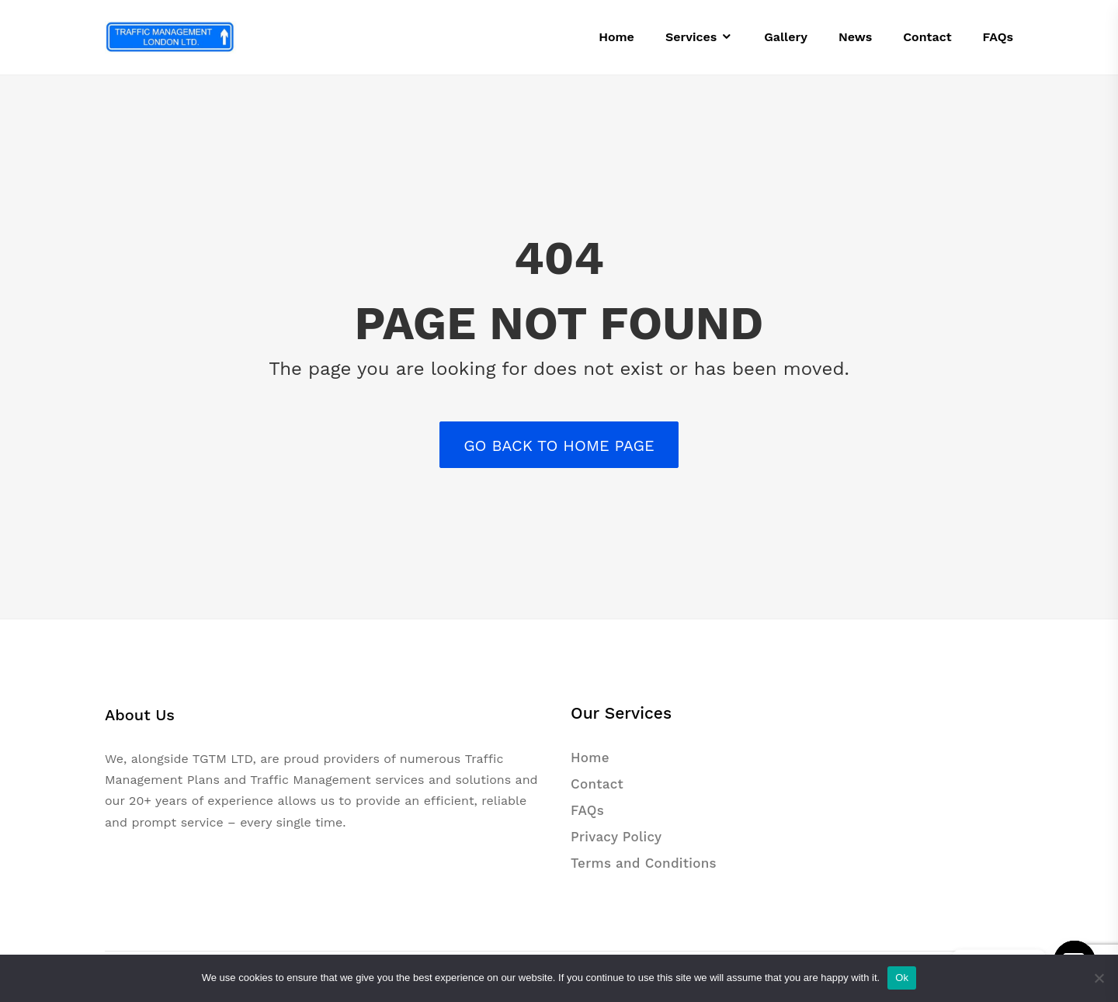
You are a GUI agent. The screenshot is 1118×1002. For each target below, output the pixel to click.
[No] (1098, 978)
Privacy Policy (616, 836)
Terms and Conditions (644, 863)
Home (590, 757)
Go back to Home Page (559, 445)
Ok (901, 977)
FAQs (587, 810)
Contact (597, 784)
